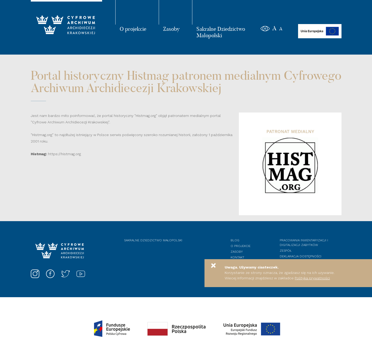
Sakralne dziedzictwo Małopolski (153, 240)
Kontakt (237, 257)
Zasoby (171, 28)
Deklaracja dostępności (300, 256)
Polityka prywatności (312, 278)
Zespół (286, 250)
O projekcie (133, 28)
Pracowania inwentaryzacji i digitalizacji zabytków (304, 242)
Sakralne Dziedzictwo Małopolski (220, 32)
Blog (235, 240)
